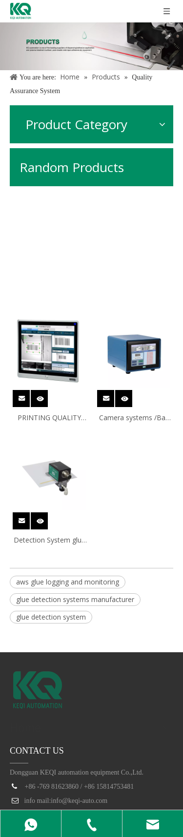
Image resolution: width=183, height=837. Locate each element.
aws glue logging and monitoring (67, 581)
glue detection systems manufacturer (75, 599)
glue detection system (51, 617)
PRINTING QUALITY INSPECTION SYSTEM (49, 418)
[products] (91, 46)
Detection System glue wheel (49, 540)
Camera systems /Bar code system (133, 418)
